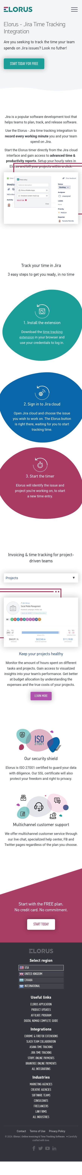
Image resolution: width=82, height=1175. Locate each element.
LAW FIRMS (41, 1111)
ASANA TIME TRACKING (41, 1047)
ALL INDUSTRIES (41, 1117)
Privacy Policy (57, 1131)
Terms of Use (37, 1131)
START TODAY (41, 924)
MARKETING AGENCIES (41, 1084)
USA (24, 968)
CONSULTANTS (41, 1101)
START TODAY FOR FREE (24, 64)
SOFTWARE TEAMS (41, 1095)
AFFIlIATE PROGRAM (41, 1015)
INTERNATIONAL (29, 986)
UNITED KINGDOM (30, 974)
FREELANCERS (41, 1106)
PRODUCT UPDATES (41, 1010)
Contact (21, 1131)
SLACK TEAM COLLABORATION (41, 1041)
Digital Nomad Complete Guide (41, 1021)
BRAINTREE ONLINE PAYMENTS (41, 1063)
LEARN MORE (41, 696)
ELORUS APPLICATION (41, 1004)
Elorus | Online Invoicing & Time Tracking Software (39, 1136)
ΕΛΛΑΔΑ (25, 980)
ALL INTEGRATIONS (41, 1069)
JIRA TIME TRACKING (41, 1052)
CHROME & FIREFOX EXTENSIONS (41, 1036)
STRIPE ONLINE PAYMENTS (41, 1058)
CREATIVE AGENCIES (41, 1090)
